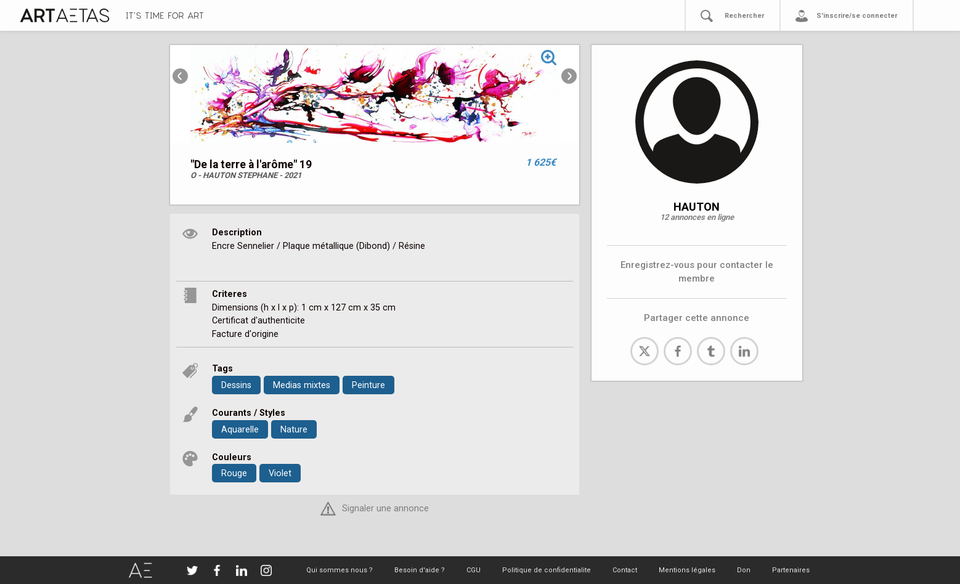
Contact (624, 570)
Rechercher (744, 16)
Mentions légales (687, 570)
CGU (473, 570)
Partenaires (791, 570)
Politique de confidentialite (546, 570)
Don (744, 570)
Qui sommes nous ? (339, 570)
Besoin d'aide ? (419, 570)
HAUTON (696, 206)
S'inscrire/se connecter (856, 16)
